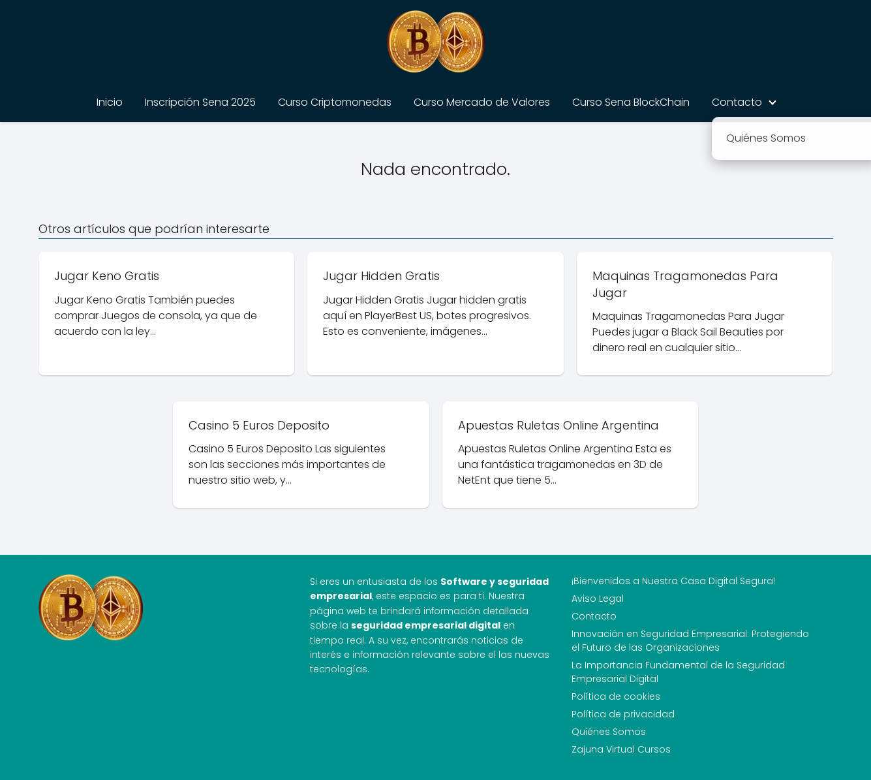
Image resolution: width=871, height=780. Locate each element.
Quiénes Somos (609, 731)
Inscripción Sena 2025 (200, 102)
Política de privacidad (623, 714)
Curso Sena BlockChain (631, 102)
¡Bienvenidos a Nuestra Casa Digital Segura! (673, 580)
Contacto (737, 102)
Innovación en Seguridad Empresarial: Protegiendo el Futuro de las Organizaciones (690, 640)
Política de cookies (616, 696)
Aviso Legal (598, 598)
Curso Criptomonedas (334, 102)
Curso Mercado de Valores (482, 102)
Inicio (110, 102)
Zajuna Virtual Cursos (621, 749)
